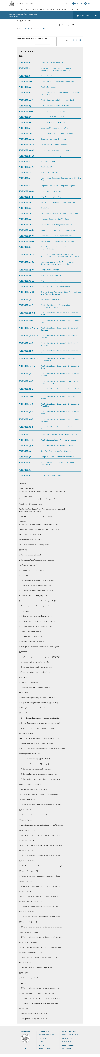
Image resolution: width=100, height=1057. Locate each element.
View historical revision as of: (25, 45)
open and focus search (89, 10)
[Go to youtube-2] (66, 4)
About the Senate (45, 1051)
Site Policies (66, 1044)
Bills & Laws (50, 10)
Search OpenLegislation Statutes (72, 28)
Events (62, 10)
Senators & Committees (32, 10)
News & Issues (13, 10)
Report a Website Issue (70, 1037)
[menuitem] (13, 10)
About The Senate (77, 10)
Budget (41, 1044)
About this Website (69, 1048)
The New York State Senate (25, 4)
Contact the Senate (69, 1034)
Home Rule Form (68, 1041)
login (88, 3)
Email (80, 42)
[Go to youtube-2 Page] (25, 1051)
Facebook (73, 42)
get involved (79, 3)
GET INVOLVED (66, 1051)
